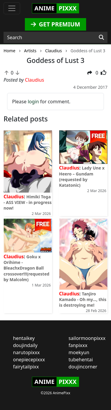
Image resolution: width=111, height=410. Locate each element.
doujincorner (83, 366)
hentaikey (24, 338)
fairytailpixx (26, 366)
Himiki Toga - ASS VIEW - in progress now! (28, 202)
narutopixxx (26, 352)
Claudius (14, 196)
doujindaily (25, 345)
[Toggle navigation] (12, 8)
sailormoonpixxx (87, 338)
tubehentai (81, 359)
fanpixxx (78, 345)
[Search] (101, 37)
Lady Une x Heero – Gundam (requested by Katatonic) (81, 176)
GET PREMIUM (55, 24)
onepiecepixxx (29, 359)
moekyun (79, 352)
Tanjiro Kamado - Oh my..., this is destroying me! (83, 299)
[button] (89, 72)
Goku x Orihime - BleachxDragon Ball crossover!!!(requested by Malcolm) (26, 268)
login (33, 101)
